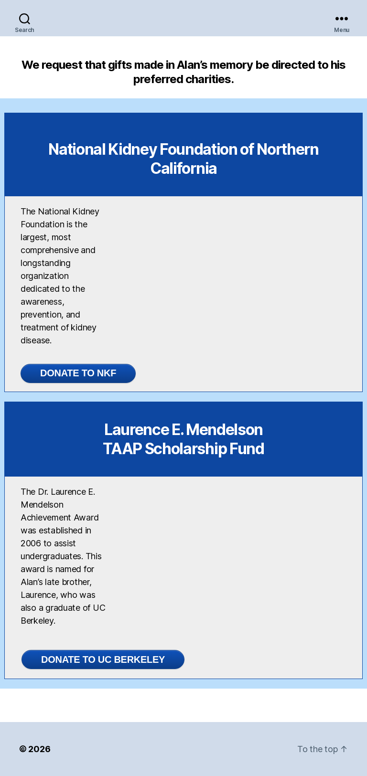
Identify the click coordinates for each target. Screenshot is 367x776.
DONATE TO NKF (78, 373)
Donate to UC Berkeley (103, 659)
